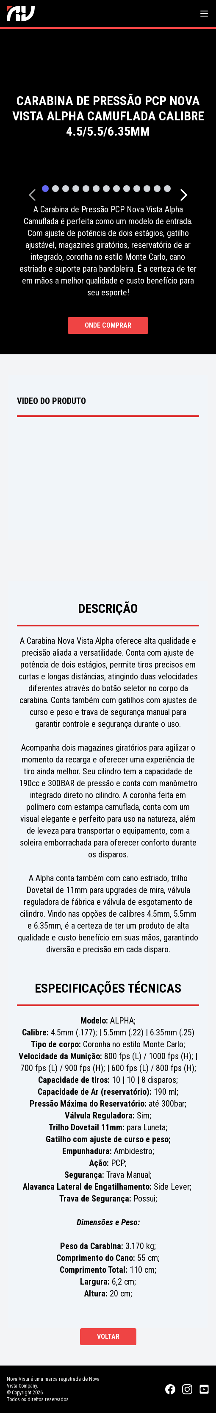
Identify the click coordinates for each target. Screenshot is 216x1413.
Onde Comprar (108, 325)
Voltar (108, 1336)
